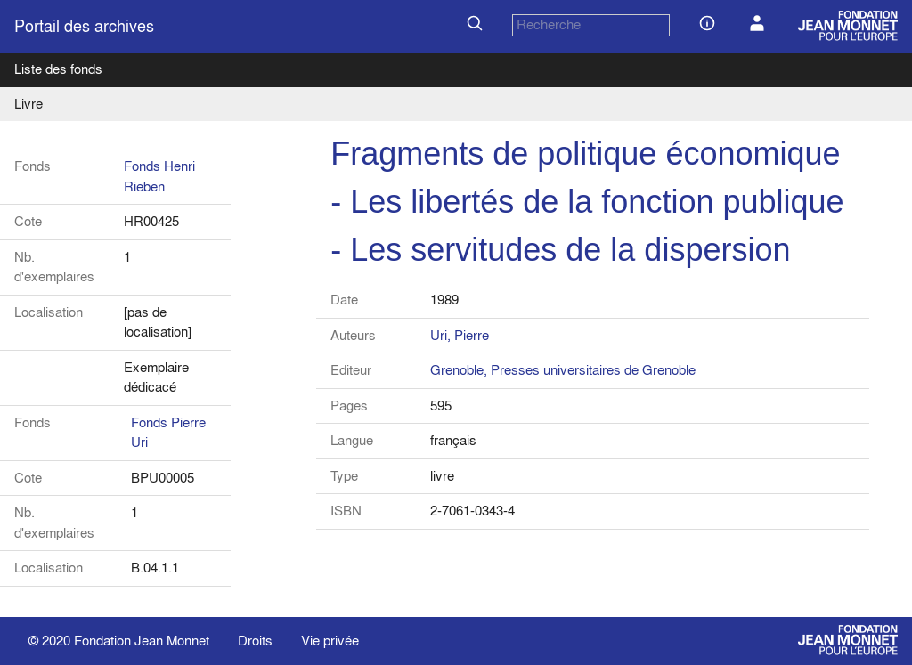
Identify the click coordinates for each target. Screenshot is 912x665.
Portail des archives (84, 26)
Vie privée (330, 640)
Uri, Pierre (459, 335)
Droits (255, 640)
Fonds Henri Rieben (159, 176)
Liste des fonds (58, 69)
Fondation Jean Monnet (141, 640)
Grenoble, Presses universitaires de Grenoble (563, 370)
